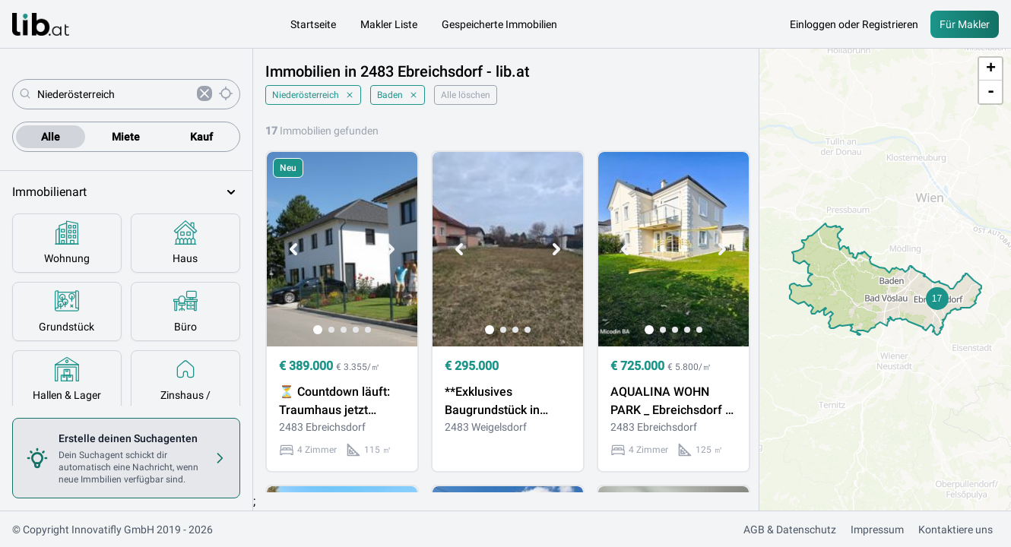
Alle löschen (465, 95)
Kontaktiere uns (955, 529)
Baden (397, 95)
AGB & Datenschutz (789, 529)
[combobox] (114, 94)
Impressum (877, 529)
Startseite (313, 24)
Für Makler (965, 24)
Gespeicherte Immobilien (499, 24)
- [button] (991, 92)
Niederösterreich (313, 95)
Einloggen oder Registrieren (854, 24)
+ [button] (991, 69)
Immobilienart (126, 192)
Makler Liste (388, 24)
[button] (937, 298)
